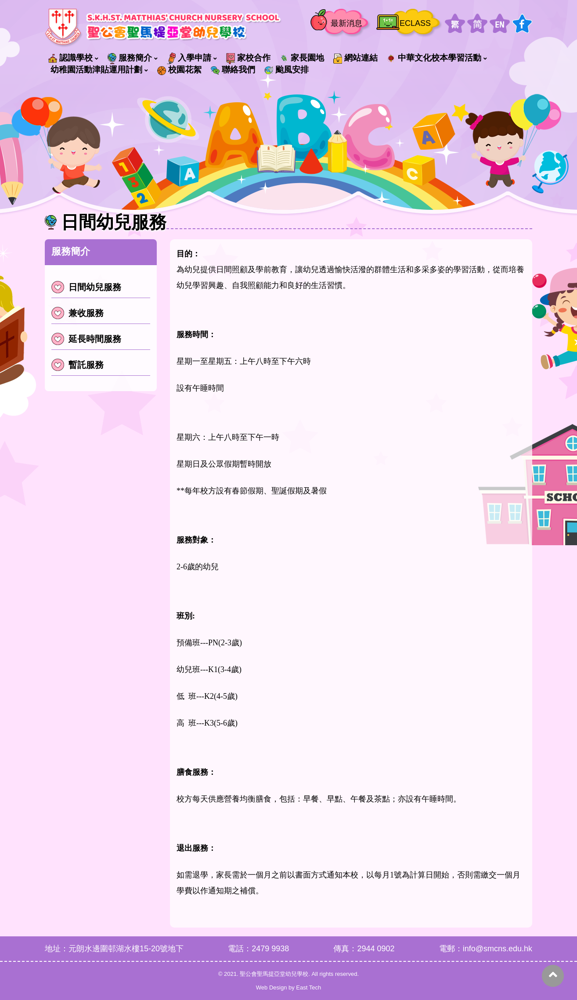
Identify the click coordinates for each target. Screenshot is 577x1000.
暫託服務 (77, 365)
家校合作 (248, 58)
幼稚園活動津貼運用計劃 (96, 69)
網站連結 (355, 58)
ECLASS (415, 23)
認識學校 (70, 58)
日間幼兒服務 (86, 287)
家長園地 (302, 58)
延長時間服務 (86, 339)
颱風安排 (286, 69)
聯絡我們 (233, 69)
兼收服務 (77, 313)
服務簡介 (130, 58)
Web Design (271, 987)
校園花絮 (179, 70)
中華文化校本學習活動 (434, 58)
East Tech (308, 987)
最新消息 (346, 23)
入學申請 (189, 58)
